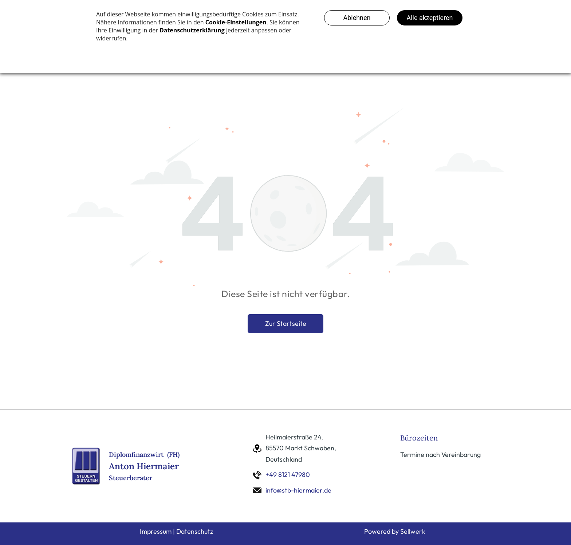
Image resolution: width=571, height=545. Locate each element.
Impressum (156, 531)
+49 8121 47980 (287, 474)
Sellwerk (412, 531)
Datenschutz (194, 531)
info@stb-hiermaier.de (298, 490)
